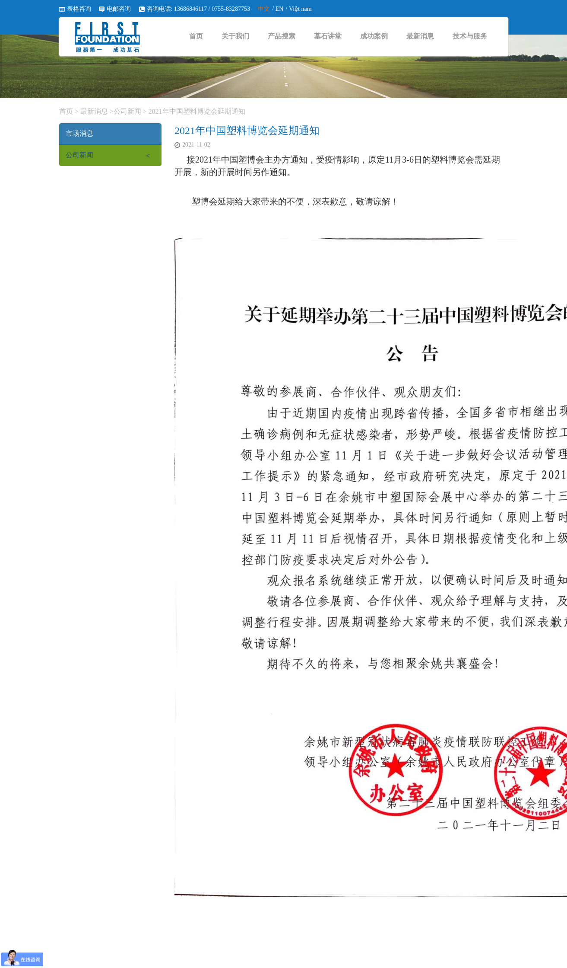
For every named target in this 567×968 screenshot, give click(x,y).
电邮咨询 (119, 9)
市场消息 (79, 133)
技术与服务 (470, 36)
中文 (264, 9)
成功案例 (374, 36)
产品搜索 (281, 36)
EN (280, 9)
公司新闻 (127, 111)
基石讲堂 (328, 36)
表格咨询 (79, 9)
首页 (196, 36)
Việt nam (300, 9)
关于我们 (235, 36)
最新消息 (420, 36)
